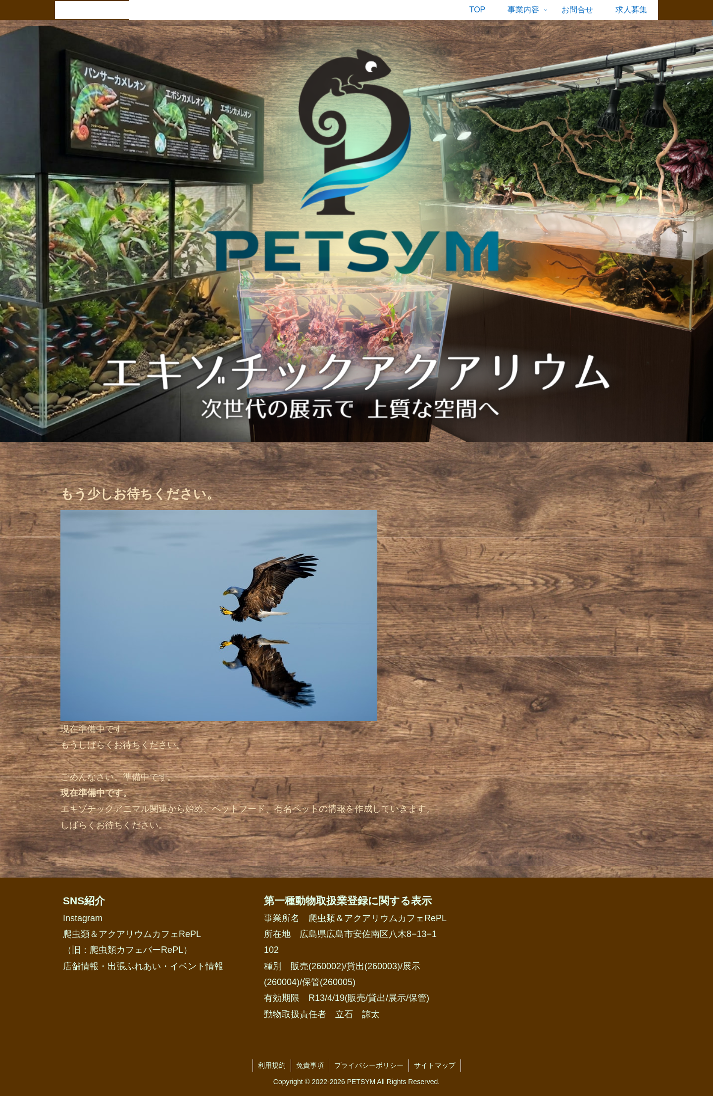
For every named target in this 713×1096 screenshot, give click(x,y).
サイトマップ (435, 1065)
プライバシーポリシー (369, 1065)
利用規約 (272, 1065)
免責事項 (310, 1065)
